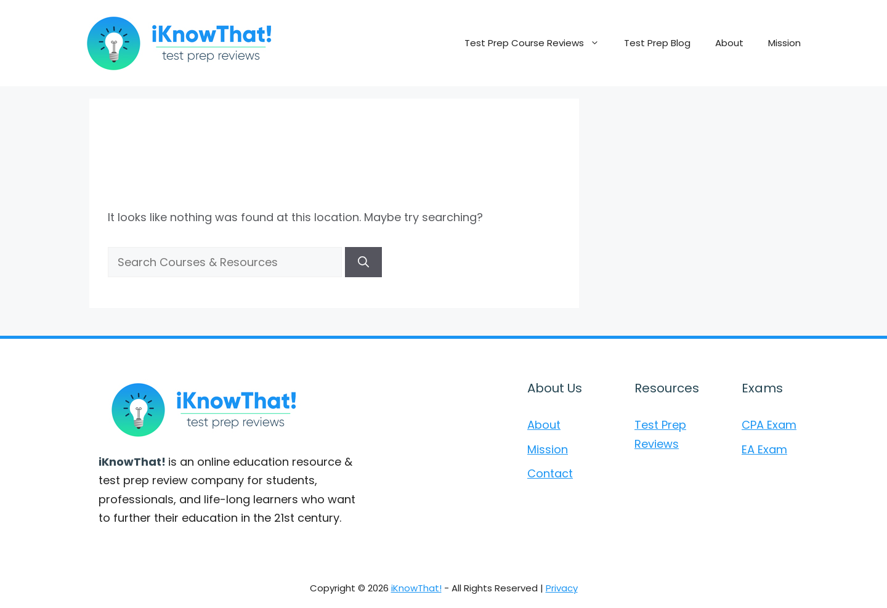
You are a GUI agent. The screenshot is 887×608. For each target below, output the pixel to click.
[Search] (363, 262)
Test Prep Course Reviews (538, 43)
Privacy (562, 588)
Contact (550, 473)
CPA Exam (769, 424)
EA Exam (764, 449)
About (729, 42)
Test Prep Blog (657, 42)
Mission (784, 42)
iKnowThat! (416, 588)
